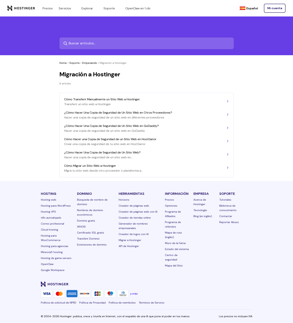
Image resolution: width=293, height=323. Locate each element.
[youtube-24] (235, 284)
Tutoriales (225, 199)
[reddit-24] (242, 284)
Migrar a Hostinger (130, 240)
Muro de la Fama (175, 243)
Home (63, 63)
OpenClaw (47, 264)
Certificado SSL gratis (90, 232)
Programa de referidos (173, 224)
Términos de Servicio (151, 302)
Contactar (225, 216)
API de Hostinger (129, 246)
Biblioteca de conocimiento (228, 208)
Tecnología (200, 210)
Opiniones (171, 205)
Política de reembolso (122, 302)
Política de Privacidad (92, 302)
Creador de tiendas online (135, 217)
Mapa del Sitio (174, 265)
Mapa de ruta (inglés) (173, 235)
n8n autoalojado (51, 217)
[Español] (249, 8)
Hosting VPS (48, 211)
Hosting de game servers (56, 258)
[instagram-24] (220, 284)
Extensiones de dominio (92, 244)
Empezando (89, 63)
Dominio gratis (86, 220)
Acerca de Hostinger (199, 202)
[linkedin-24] (205, 284)
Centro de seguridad (171, 257)
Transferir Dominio (88, 238)
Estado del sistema (177, 249)
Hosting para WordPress (56, 205)
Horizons (124, 199)
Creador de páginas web (134, 205)
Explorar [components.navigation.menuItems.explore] (89, 8)
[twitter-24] (227, 284)
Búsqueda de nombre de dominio (92, 202)
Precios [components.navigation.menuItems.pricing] (48, 8)
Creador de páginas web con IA (138, 211)
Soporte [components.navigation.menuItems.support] (111, 8)
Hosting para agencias (54, 246)
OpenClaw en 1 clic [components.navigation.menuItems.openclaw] (138, 8)
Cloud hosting (49, 229)
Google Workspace (52, 270)
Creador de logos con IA (134, 234)
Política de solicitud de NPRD (58, 302)
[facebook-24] (212, 284)
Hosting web (48, 199)
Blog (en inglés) (202, 216)
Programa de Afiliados (173, 214)
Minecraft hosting (52, 252)
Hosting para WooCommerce (51, 238)
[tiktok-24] (250, 284)
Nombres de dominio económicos (90, 212)
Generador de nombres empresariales (133, 226)
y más (134, 293)
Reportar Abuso (229, 222)
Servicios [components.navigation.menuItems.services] (67, 8)
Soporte (74, 63)
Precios (169, 199)
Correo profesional (52, 223)
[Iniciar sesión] (275, 8)
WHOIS (81, 226)
